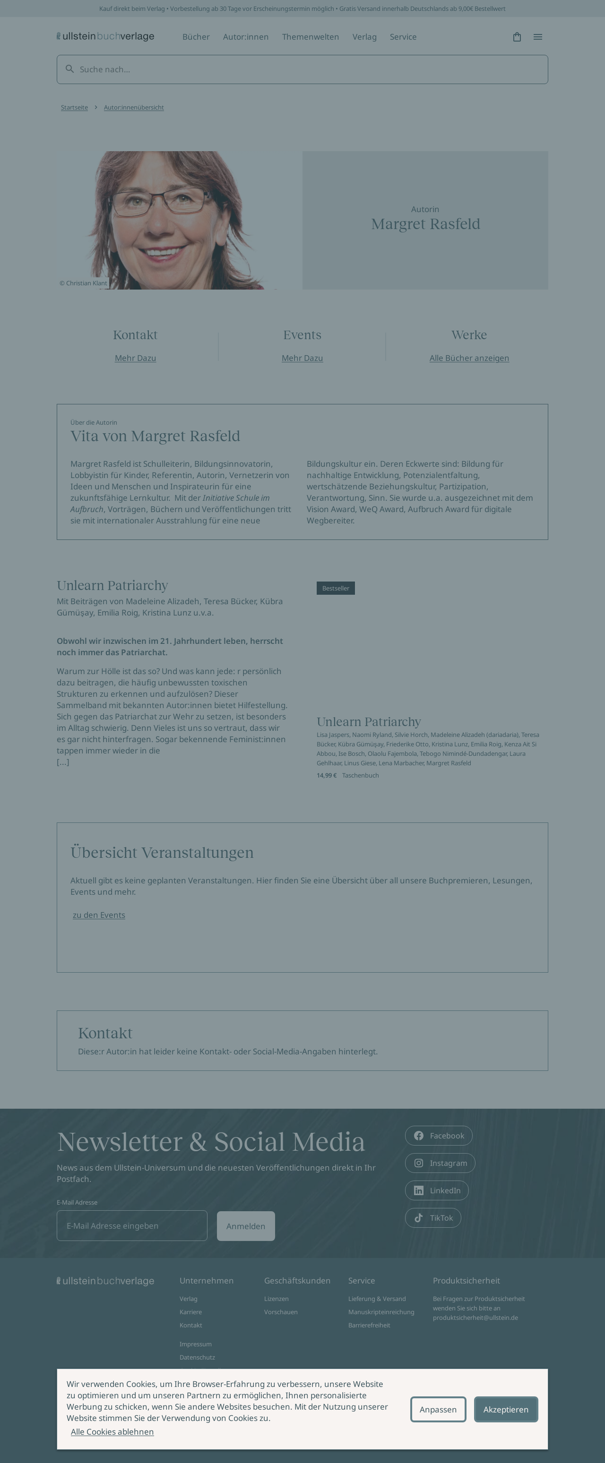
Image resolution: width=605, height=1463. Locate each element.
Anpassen (438, 1409)
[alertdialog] (302, 1409)
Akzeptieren (506, 1409)
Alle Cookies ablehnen (112, 1431)
